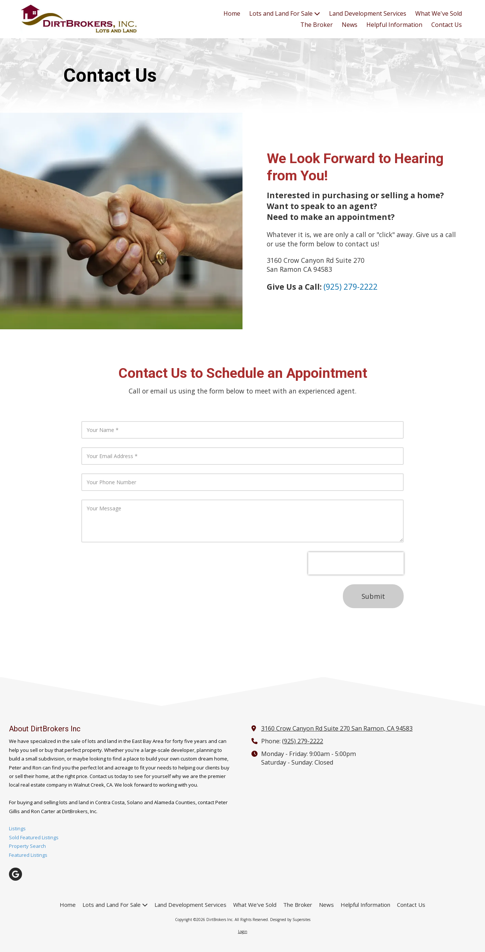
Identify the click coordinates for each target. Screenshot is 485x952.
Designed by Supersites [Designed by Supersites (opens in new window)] (290, 919)
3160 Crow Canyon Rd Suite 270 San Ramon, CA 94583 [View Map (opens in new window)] (337, 728)
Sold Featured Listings (34, 837)
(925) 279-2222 (302, 741)
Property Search (27, 846)
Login (242, 931)
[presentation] (356, 563)
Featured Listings (28, 855)
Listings (17, 828)
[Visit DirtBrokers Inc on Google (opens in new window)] (15, 874)
